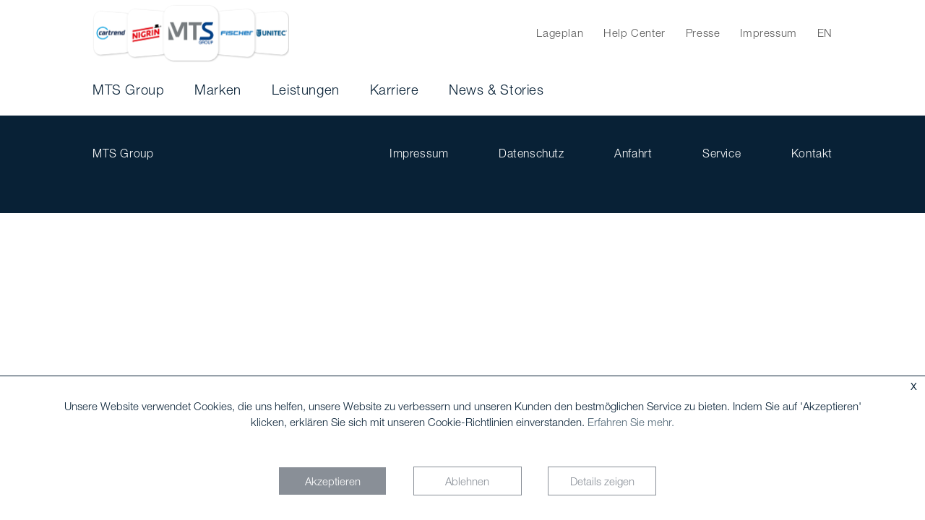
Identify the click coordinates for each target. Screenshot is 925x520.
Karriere (394, 90)
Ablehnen (467, 481)
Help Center (634, 32)
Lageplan (559, 32)
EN (824, 32)
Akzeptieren (333, 481)
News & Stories (496, 90)
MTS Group (128, 90)
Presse (703, 32)
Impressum (768, 32)
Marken (217, 90)
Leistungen (306, 90)
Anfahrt (633, 153)
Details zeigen (602, 481)
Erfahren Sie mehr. (631, 421)
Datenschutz (531, 153)
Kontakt (811, 153)
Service (721, 153)
